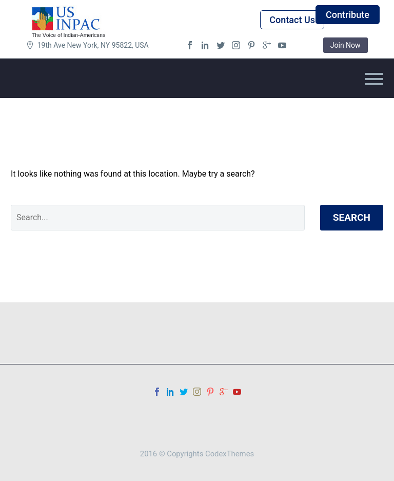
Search (351, 217)
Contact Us (292, 19)
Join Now (345, 45)
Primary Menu (374, 79)
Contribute (347, 14)
